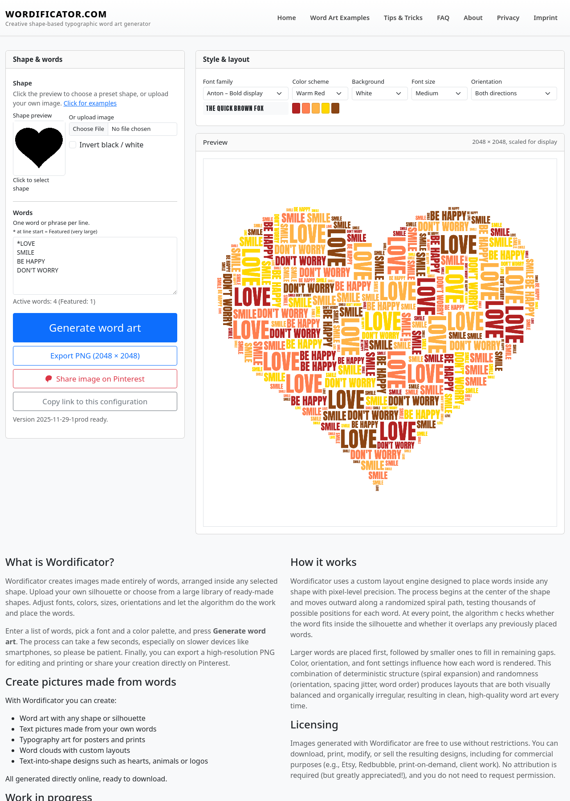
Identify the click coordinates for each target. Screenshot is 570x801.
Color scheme (310, 81)
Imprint (546, 17)
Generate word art (95, 327)
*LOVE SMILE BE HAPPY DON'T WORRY (95, 266)
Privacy (508, 17)
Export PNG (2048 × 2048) (95, 355)
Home (286, 17)
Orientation (486, 81)
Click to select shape (31, 184)
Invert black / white (112, 145)
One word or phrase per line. (55, 227)
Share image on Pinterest (95, 379)
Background (368, 81)
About (473, 17)
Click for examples (90, 103)
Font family (218, 81)
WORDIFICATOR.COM (78, 18)
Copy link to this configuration (94, 401)
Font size (423, 81)
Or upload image (91, 117)
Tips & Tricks (403, 17)
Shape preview (32, 115)
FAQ (443, 17)
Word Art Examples (340, 17)
